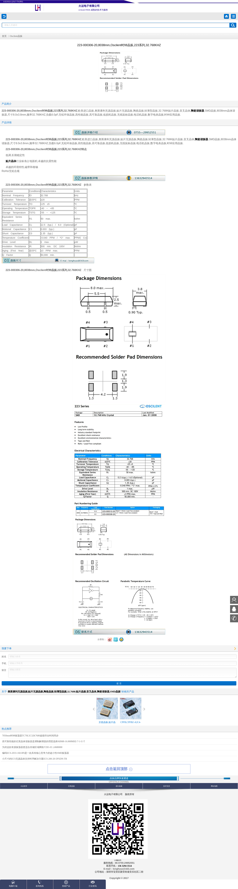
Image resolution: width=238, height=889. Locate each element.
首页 (4, 36)
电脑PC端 (13, 883)
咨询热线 (40, 883)
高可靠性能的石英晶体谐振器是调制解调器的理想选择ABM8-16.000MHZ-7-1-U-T (43, 741)
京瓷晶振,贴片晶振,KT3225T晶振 (107, 713)
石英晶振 (71, 786)
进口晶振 (119, 786)
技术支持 (166, 786)
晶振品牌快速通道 (119, 778)
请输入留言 (122, 673)
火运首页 (23, 786)
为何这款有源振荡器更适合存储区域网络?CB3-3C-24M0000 (32, 747)
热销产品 (66, 883)
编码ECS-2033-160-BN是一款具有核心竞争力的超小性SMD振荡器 (35, 753)
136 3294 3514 (125, 866)
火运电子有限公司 (89, 5)
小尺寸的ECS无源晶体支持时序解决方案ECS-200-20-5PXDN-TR (34, 759)
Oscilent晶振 (16, 36)
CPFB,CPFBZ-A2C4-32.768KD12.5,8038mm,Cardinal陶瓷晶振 (130, 716)
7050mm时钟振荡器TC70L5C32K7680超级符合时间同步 (30, 735)
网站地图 (214, 786)
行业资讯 (93, 883)
